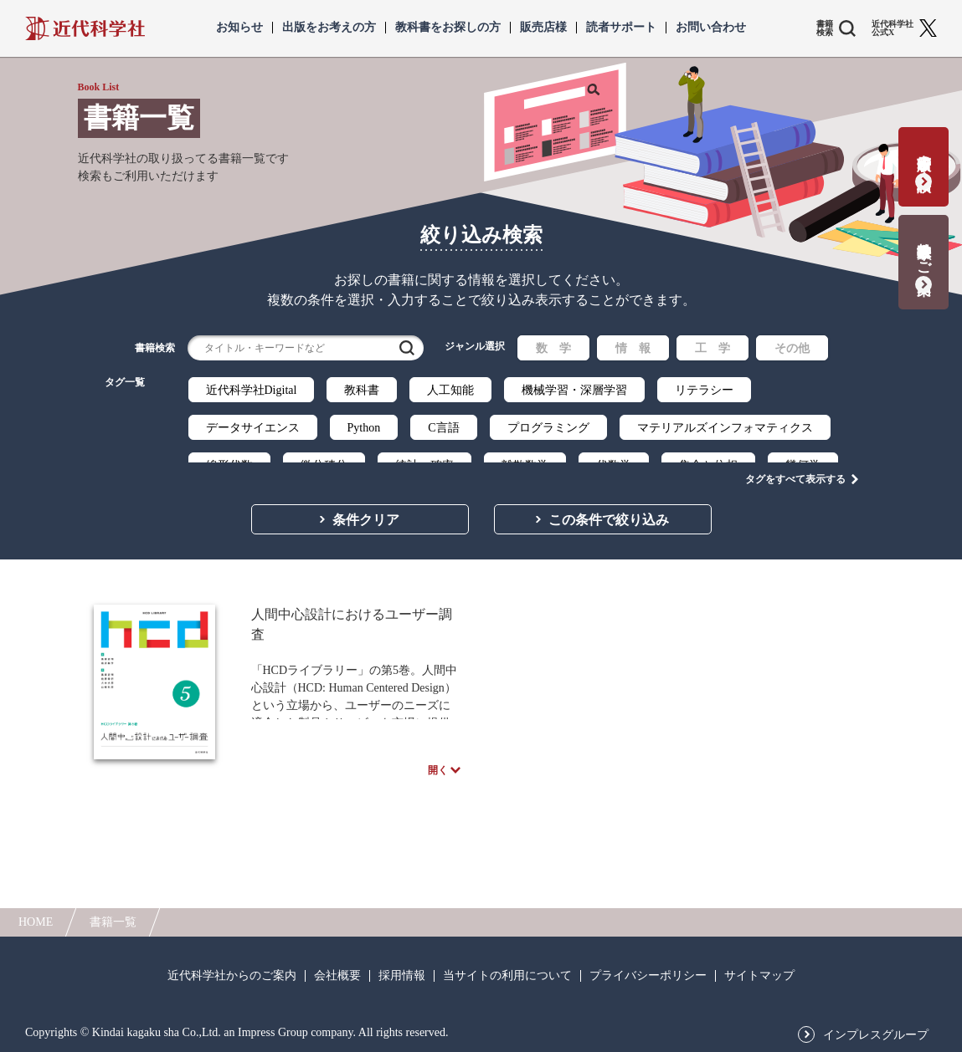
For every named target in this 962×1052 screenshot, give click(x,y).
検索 (407, 347)
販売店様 (543, 27)
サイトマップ (759, 976)
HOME (35, 922)
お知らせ (239, 27)
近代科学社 (85, 28)
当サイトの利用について (507, 976)
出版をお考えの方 (329, 27)
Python (364, 427)
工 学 (712, 348)
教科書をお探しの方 (448, 27)
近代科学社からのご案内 (231, 976)
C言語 (443, 427)
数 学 (553, 348)
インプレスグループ (876, 1035)
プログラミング (548, 427)
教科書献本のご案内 (924, 251)
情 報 (633, 348)
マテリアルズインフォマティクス (725, 427)
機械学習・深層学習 (574, 390)
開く (438, 779)
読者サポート (621, 27)
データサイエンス (253, 427)
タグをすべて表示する (795, 461)
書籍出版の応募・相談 (924, 156)
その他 (792, 348)
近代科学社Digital (251, 390)
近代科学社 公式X (892, 28)
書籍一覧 (113, 922)
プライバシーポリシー (648, 976)
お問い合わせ (711, 27)
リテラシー (704, 390)
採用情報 (401, 976)
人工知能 (450, 390)
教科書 (361, 390)
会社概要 (337, 976)
